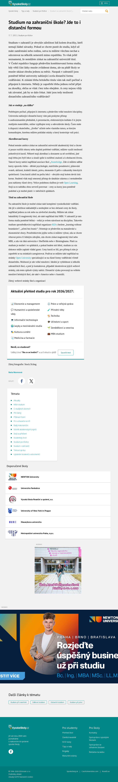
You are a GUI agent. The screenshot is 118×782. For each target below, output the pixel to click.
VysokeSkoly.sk (72, 771)
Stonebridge (56, 162)
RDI (54, 224)
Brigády (65, 751)
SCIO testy (66, 742)
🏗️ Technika (53, 315)
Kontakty (93, 732)
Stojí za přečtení (20, 433)
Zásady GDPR (14, 777)
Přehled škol (67, 732)
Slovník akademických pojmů (25, 429)
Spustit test (66, 352)
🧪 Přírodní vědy (55, 309)
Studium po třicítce (40, 11)
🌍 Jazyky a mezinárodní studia (26, 325)
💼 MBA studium (55, 333)
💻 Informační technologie (24, 319)
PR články (17, 413)
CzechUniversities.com (90, 771)
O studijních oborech (22, 408)
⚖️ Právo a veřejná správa (60, 303)
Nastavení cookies (26, 777)
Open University (23, 257)
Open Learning (71, 182)
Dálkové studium (38, 702)
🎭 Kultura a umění (20, 331)
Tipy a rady (25, 11)
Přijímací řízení (19, 417)
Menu (104, 3)
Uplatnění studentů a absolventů (27, 454)
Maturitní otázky (69, 755)
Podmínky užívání (15, 774)
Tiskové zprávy (19, 450)
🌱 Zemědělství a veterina (60, 327)
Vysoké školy (13, 11)
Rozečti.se (106, 771)
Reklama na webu (96, 752)
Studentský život (20, 437)
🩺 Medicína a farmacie (23, 337)
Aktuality (17, 400)
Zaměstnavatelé (69, 737)
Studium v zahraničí (21, 446)
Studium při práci (76, 702)
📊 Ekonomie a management (25, 303)
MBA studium (19, 404)
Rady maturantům (21, 425)
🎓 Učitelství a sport (57, 321)
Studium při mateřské (18, 702)
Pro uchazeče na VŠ (22, 421)
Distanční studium (57, 702)
